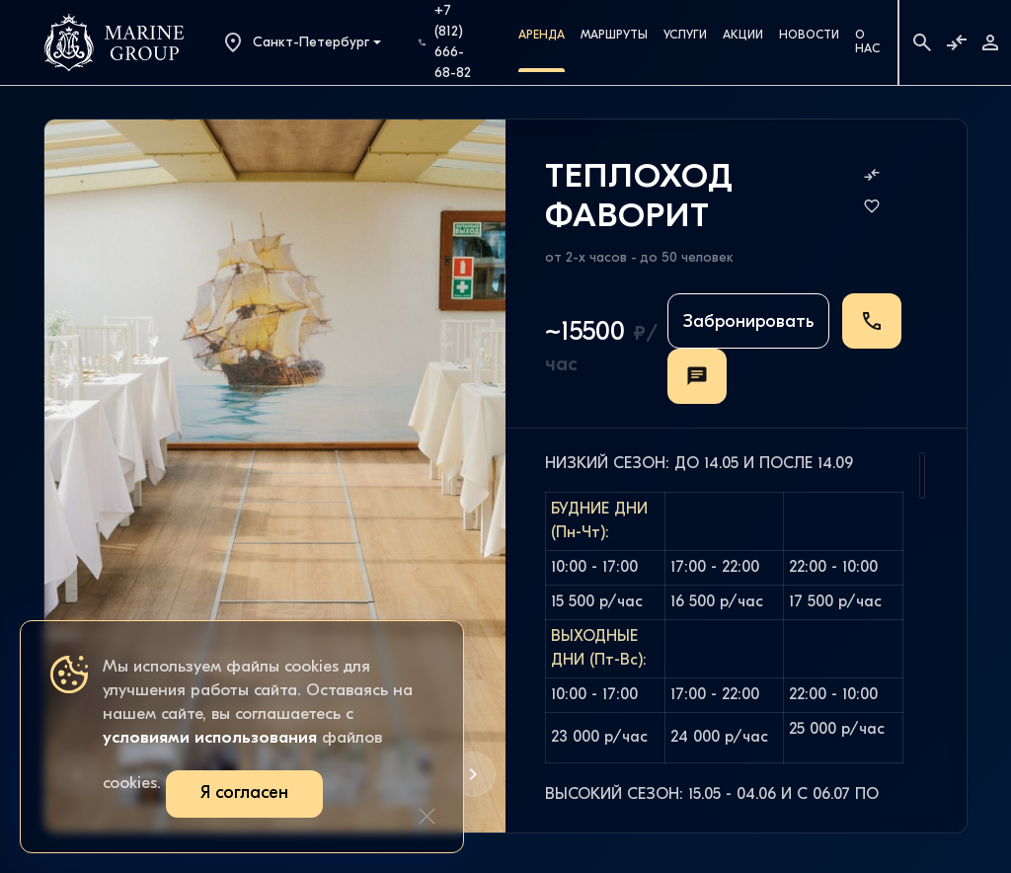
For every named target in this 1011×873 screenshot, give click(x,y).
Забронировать (748, 322)
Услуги (685, 35)
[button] (473, 774)
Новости (809, 35)
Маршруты (614, 35)
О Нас (867, 42)
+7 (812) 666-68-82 (444, 42)
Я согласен (244, 793)
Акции (743, 35)
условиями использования (210, 738)
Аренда (541, 35)
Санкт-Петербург (295, 42)
